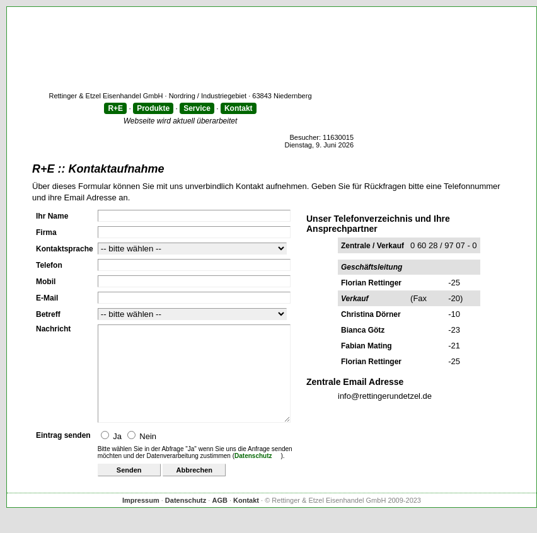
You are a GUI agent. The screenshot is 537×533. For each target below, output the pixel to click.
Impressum (140, 519)
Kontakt (238, 108)
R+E (115, 108)
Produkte (153, 108)
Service (197, 108)
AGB (219, 519)
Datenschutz (253, 474)
